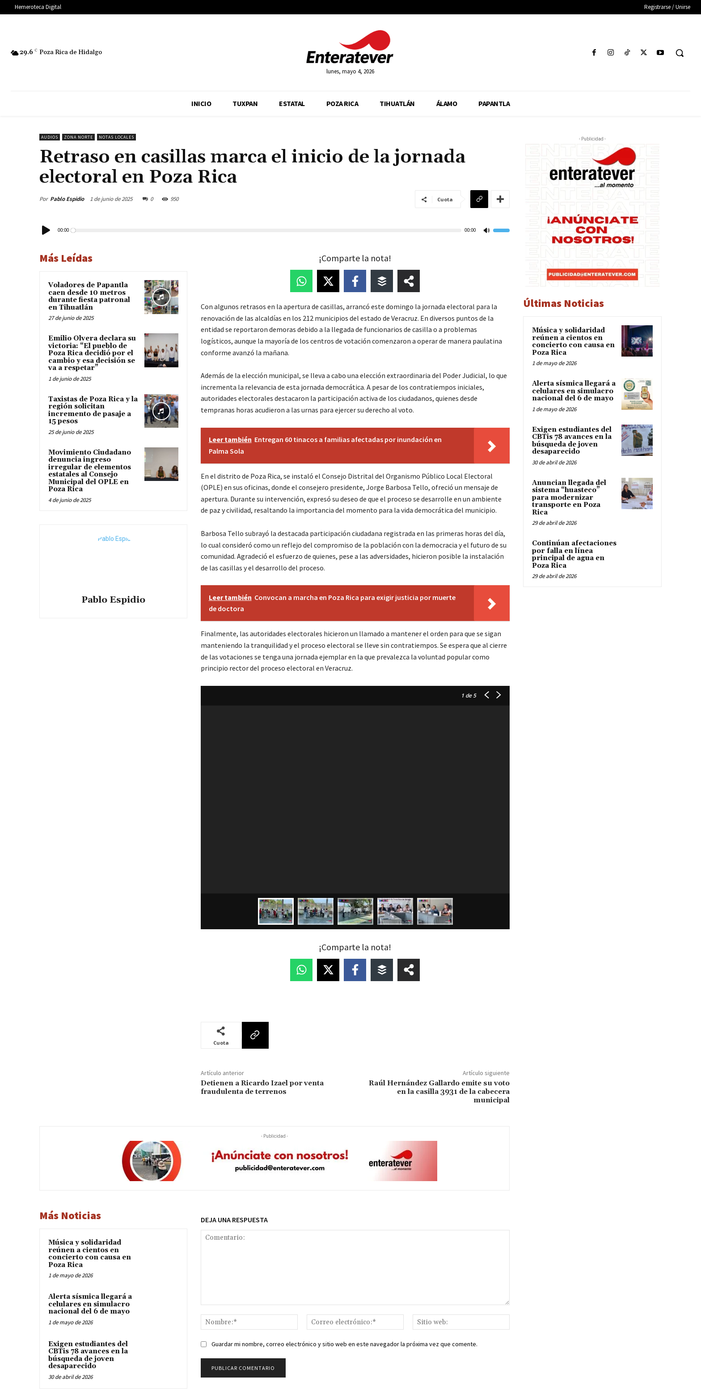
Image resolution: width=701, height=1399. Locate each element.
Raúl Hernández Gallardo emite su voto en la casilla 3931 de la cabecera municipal (439, 1092)
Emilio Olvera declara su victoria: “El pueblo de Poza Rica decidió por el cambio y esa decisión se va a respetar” (92, 353)
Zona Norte (78, 137)
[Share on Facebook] (355, 281)
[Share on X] (328, 281)
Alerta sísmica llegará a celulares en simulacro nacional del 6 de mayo (90, 1304)
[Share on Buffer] (382, 281)
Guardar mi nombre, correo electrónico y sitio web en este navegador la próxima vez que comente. (344, 1344)
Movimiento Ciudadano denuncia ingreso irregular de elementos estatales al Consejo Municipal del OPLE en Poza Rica (89, 471)
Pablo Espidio (67, 199)
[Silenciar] (486, 230)
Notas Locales (116, 137)
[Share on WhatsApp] (301, 281)
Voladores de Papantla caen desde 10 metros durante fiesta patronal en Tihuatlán (89, 296)
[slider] (266, 230)
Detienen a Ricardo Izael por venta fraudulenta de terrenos (262, 1087)
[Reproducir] (46, 230)
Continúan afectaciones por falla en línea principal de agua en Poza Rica (574, 554)
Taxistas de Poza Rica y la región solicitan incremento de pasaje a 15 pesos (93, 410)
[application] (274, 230)
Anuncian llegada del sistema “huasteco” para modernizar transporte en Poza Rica (569, 498)
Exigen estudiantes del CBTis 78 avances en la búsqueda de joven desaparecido (88, 1355)
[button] (679, 53)
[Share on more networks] (408, 281)
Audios (49, 137)
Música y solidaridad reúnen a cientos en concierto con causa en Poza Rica (89, 1253)
